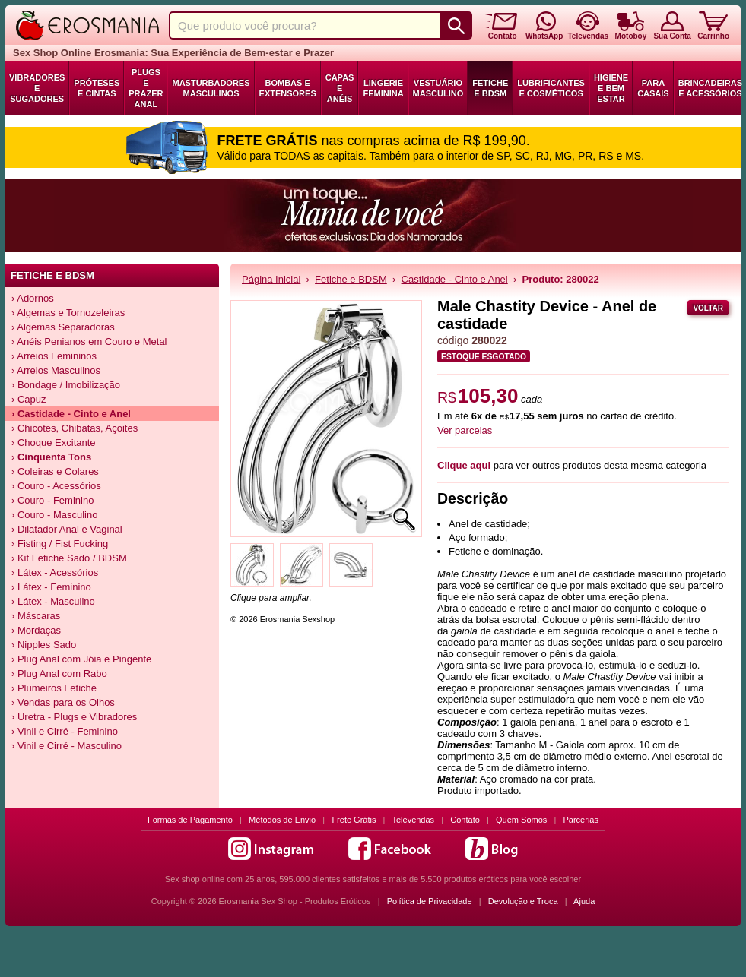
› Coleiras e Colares (55, 471)
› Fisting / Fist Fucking (59, 543)
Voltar (708, 308)
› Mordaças (36, 630)
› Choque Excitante (53, 442)
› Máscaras (35, 615)
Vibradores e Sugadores (37, 88)
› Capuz (28, 399)
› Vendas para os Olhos (63, 702)
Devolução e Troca (523, 901)
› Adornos (32, 298)
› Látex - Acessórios (54, 572)
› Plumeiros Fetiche (54, 688)
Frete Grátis (354, 819)
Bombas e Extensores (287, 88)
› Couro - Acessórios (56, 486)
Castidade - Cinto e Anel (455, 279)
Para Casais (653, 88)
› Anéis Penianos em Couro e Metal (89, 341)
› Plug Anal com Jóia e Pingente (81, 659)
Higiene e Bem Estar (611, 88)
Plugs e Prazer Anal (146, 88)
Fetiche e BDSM (490, 88)
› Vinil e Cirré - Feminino (64, 731)
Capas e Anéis (339, 88)
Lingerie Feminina (383, 88)
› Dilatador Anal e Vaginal (66, 529)
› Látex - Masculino (53, 601)
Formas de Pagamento (190, 819)
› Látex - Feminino (51, 587)
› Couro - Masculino (54, 514)
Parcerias (580, 819)
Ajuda (584, 901)
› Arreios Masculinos (55, 370)
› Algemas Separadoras (63, 327)
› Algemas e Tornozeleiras (68, 312)
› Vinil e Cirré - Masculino (66, 745)
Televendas (413, 819)
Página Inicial (271, 279)
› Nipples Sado (43, 644)
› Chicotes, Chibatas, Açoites (74, 428)
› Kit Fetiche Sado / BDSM (69, 558)
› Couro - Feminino (52, 500)
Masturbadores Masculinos (210, 88)
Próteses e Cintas (96, 88)
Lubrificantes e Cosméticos (551, 88)
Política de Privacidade (429, 901)
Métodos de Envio (282, 819)
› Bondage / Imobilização (65, 384)
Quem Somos (521, 819)
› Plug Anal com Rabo (59, 673)
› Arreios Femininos (54, 356)
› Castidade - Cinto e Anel (71, 413)
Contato (465, 819)
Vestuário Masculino (438, 88)
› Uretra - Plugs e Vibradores (74, 716)
